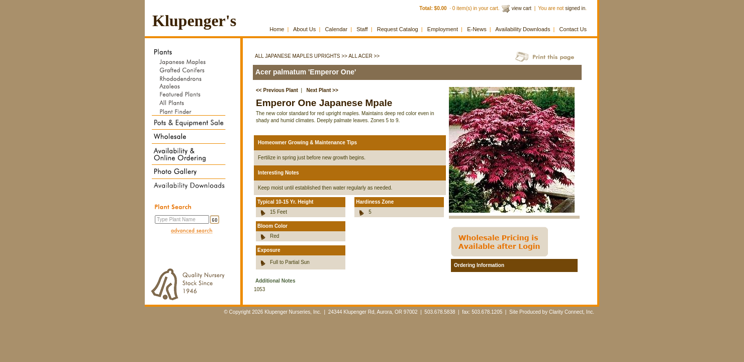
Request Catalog (397, 29)
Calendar (336, 29)
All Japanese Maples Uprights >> (301, 56)
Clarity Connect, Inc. (571, 312)
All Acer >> (364, 56)
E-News (477, 29)
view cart (521, 8)
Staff (361, 29)
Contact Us (573, 29)
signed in (575, 8)
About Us (304, 29)
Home (276, 29)
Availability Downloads (522, 29)
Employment (442, 29)
